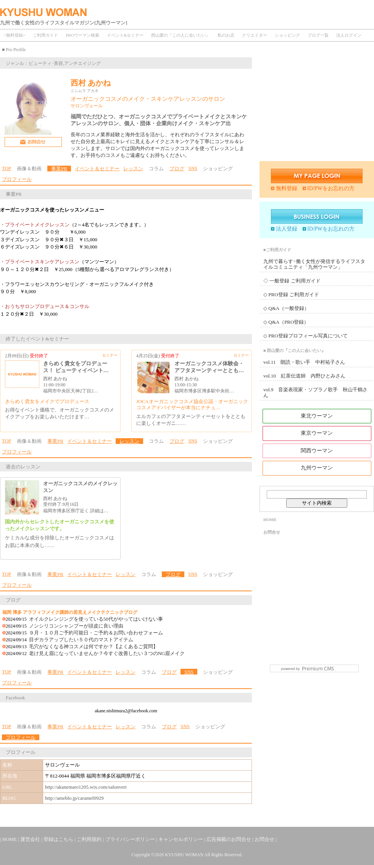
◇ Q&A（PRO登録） (286, 322)
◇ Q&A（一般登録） (286, 308)
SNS (192, 168)
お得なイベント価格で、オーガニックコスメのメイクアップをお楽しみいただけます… (59, 413)
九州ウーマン (317, 468)
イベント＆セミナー (97, 168)
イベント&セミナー (125, 35)
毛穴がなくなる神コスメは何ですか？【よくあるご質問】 (93, 646)
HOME (270, 519)
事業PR (59, 168)
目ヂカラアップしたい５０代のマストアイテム (81, 639)
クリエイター (254, 35)
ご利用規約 (90, 839)
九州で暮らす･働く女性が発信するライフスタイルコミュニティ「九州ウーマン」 (314, 264)
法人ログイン (348, 35)
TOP (6, 168)
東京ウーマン (317, 433)
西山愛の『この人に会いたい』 (180, 35)
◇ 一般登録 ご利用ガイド (292, 281)
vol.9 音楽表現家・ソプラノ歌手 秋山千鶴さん (315, 392)
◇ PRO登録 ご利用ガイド (291, 294)
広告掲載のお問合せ (229, 839)
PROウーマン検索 (82, 35)
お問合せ (271, 532)
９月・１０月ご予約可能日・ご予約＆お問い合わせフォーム (96, 633)
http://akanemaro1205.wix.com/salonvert (86, 787)
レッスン (133, 168)
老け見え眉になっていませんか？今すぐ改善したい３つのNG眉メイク (107, 653)
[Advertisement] (317, 104)
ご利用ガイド (45, 35)
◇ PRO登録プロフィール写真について (305, 336)
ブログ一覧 (318, 35)
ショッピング (287, 35)
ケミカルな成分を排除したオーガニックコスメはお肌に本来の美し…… (59, 541)
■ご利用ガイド (277, 249)
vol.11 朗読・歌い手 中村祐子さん (304, 362)
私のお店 (226, 35)
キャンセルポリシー (181, 839)
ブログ (176, 168)
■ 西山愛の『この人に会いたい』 (294, 350)
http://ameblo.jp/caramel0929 (74, 798)
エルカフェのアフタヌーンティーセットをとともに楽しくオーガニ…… (190, 419)
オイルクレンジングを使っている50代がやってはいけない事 (96, 619)
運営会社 (30, 839)
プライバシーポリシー (130, 839)
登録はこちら (59, 839)
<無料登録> (14, 35)
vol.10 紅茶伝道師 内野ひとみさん (304, 376)
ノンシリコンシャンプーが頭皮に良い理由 (76, 626)
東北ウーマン (317, 416)
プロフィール (17, 179)
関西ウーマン (317, 450)
